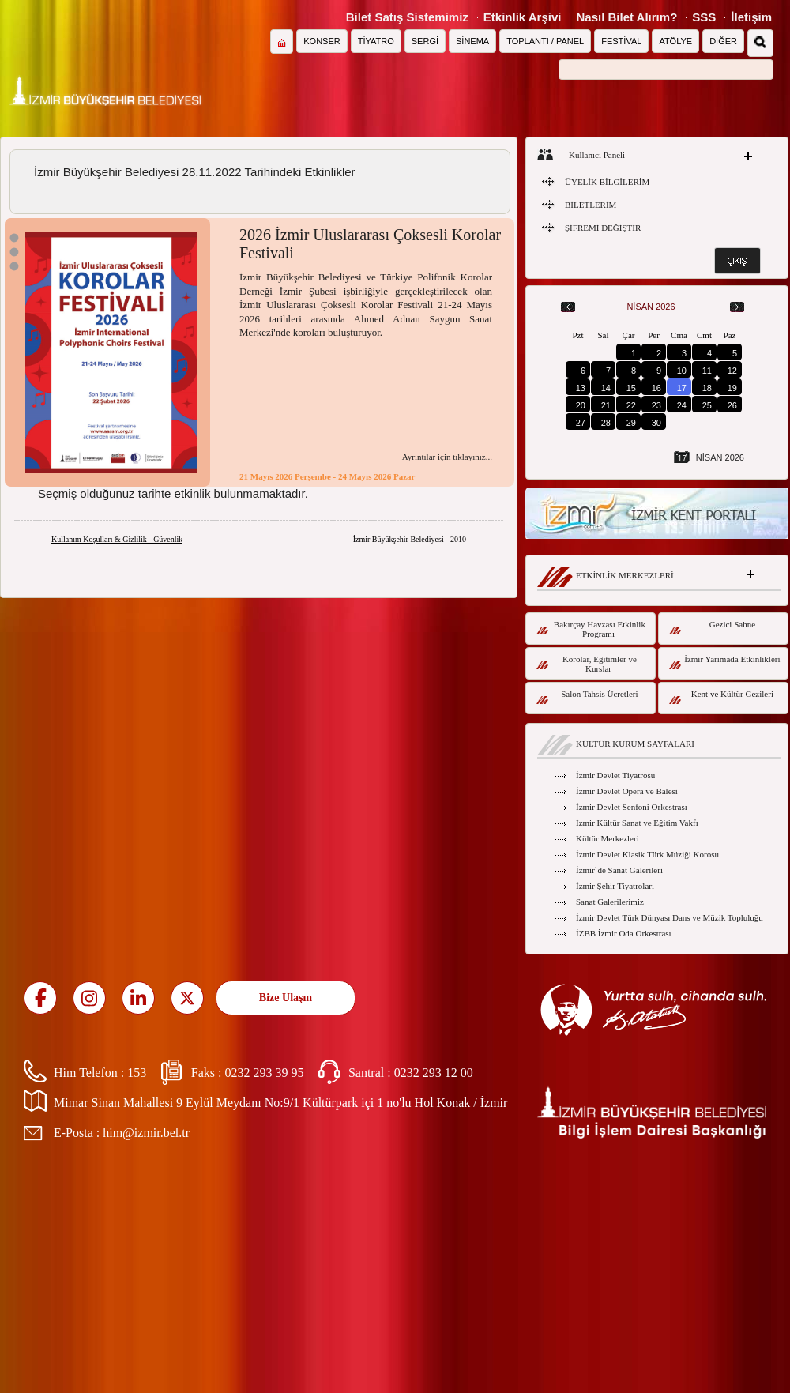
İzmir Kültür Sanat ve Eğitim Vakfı (637, 822)
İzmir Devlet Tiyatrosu (615, 775)
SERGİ (425, 41)
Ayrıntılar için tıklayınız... (447, 456)
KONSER (321, 41)
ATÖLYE (675, 41)
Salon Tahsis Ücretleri (587, 696)
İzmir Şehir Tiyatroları (615, 885)
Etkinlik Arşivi (522, 17)
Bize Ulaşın (285, 997)
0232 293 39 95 (263, 1072)
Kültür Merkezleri (607, 838)
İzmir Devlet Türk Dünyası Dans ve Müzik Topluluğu (669, 917)
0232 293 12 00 (433, 1072)
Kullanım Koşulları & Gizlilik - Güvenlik (116, 539)
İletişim (751, 17)
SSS (704, 17)
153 (136, 1072)
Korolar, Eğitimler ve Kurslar (586, 663)
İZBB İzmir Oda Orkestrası (624, 933)
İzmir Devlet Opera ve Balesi (627, 791)
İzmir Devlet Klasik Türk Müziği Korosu (647, 854)
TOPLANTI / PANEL (545, 41)
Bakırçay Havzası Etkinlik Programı (590, 628)
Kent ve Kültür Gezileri (721, 696)
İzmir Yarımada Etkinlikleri (725, 661)
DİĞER (723, 41)
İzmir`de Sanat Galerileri (619, 870)
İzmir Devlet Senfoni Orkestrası (631, 806)
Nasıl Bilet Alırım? (626, 17)
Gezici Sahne (712, 626)
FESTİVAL (621, 41)
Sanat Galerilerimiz (610, 901)
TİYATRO (376, 41)
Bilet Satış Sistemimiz (407, 17)
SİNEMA (472, 41)
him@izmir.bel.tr (146, 1132)
